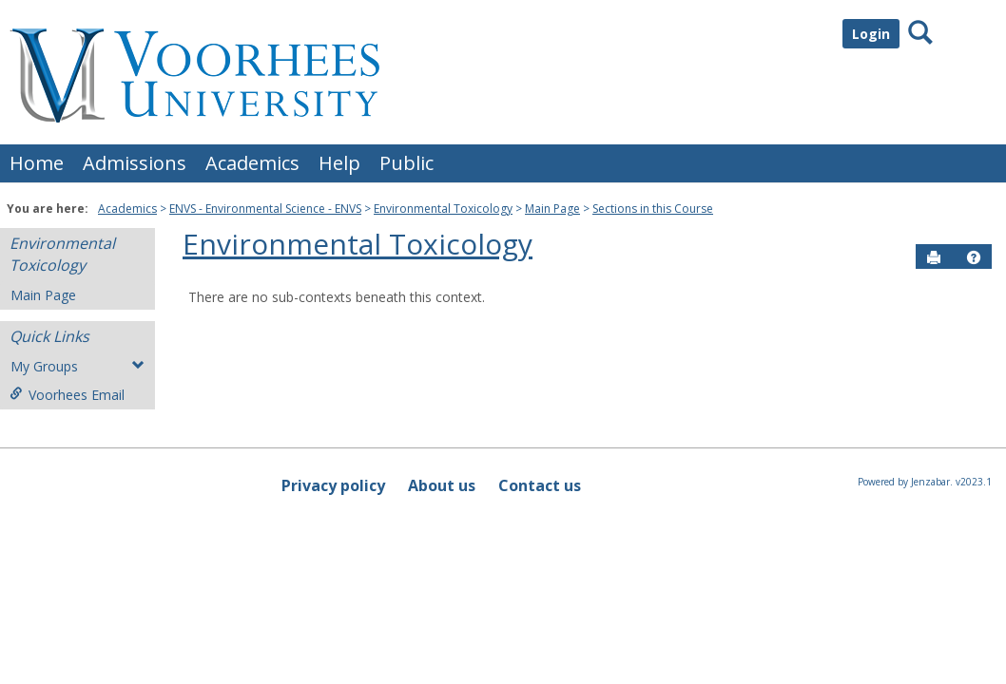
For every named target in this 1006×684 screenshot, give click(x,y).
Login (871, 34)
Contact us (539, 485)
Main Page (552, 208)
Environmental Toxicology (443, 208)
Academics (252, 163)
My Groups (77, 366)
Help (339, 163)
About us (441, 485)
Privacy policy (333, 485)
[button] (974, 257)
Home (37, 163)
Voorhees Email (67, 395)
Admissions (134, 163)
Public (406, 163)
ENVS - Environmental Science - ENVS (265, 208)
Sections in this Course (652, 208)
